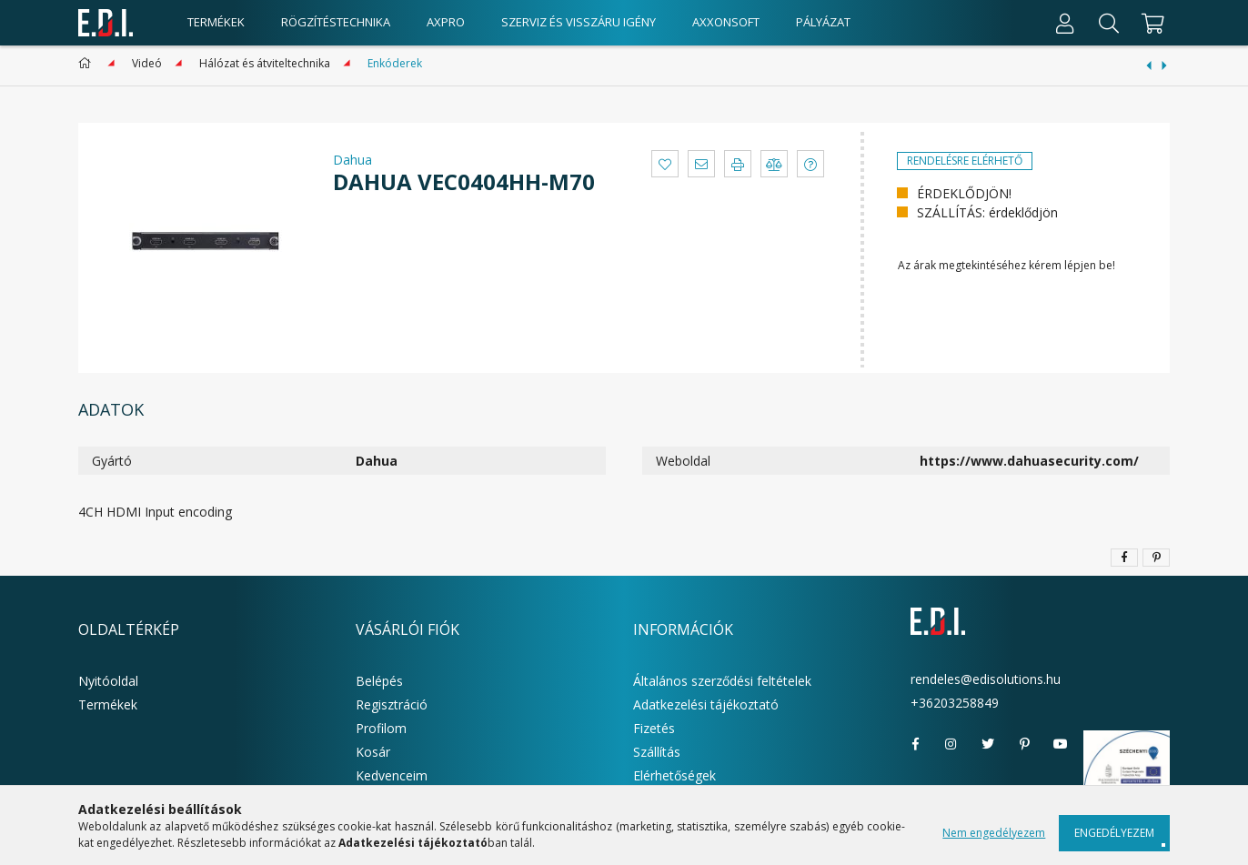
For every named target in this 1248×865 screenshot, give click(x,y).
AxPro (446, 22)
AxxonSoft (726, 22)
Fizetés (654, 728)
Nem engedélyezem (993, 832)
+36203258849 (955, 702)
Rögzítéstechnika (335, 22)
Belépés (379, 680)
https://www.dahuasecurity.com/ (1029, 460)
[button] (665, 163)
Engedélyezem (1114, 832)
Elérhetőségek (674, 775)
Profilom (381, 728)
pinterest (1024, 744)
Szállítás (656, 751)
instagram (951, 744)
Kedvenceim (392, 775)
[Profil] (1065, 22)
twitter (987, 744)
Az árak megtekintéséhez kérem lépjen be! (1006, 265)
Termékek (107, 704)
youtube (1060, 744)
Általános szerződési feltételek (722, 680)
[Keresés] (1109, 22)
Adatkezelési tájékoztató (706, 704)
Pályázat (823, 22)
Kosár (373, 751)
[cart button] (1150, 22)
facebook (915, 744)
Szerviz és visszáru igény (578, 22)
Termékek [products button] (216, 22)
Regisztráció (392, 704)
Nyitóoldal (108, 680)
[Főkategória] (87, 63)
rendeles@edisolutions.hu (986, 679)
